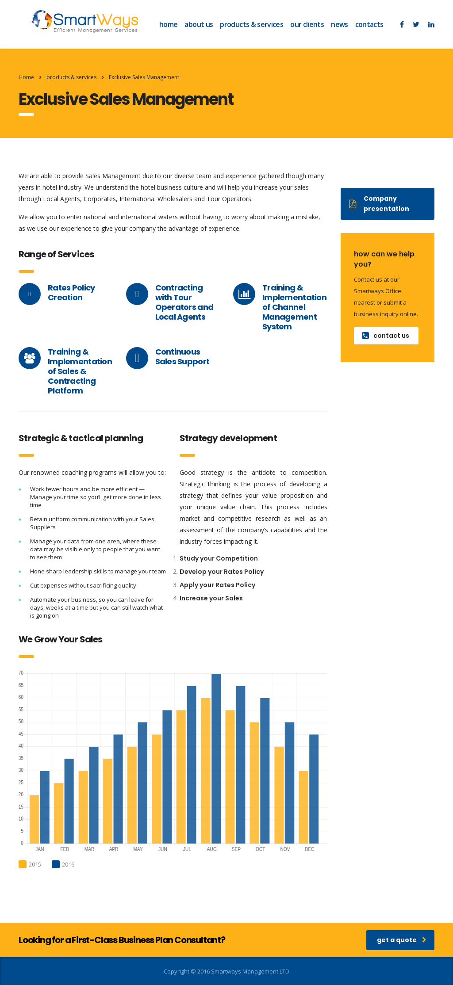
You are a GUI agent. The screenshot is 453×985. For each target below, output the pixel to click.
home (168, 24)
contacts (369, 24)
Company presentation (379, 203)
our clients (307, 24)
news (339, 24)
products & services (251, 24)
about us (198, 24)
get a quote (401, 939)
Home (26, 77)
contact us (385, 335)
